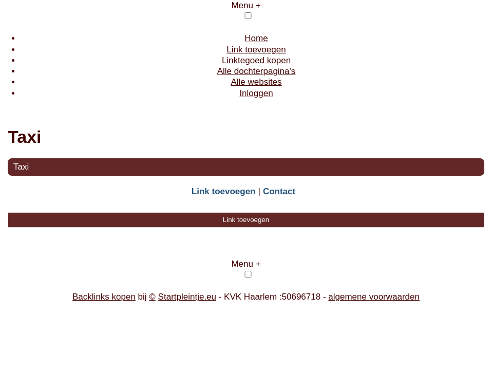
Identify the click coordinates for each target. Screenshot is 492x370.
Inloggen (256, 93)
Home (256, 38)
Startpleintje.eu (187, 297)
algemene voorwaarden (374, 297)
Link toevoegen (256, 49)
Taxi (21, 167)
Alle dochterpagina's (256, 71)
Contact (279, 191)
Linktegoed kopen (256, 60)
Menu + (245, 5)
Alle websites (256, 82)
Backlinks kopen (104, 297)
